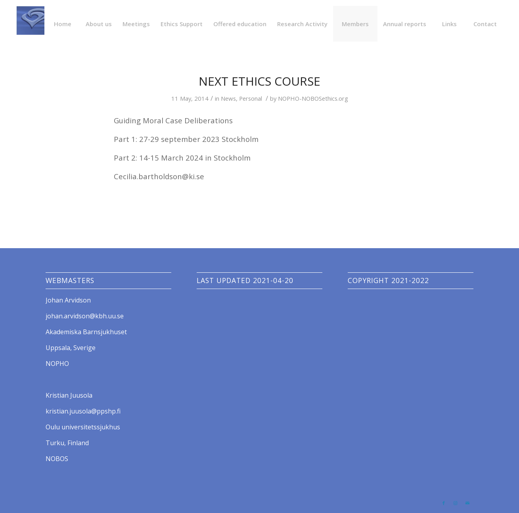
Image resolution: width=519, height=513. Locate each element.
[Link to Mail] (467, 503)
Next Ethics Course (259, 81)
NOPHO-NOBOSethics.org (313, 98)
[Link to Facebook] (444, 503)
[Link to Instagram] (456, 503)
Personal (250, 98)
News (228, 98)
